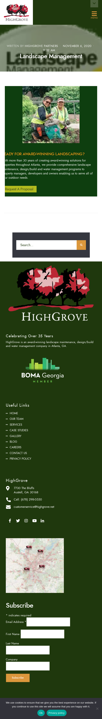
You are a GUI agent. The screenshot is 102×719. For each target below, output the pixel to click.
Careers (15, 447)
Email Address (16, 622)
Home (14, 413)
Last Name (12, 643)
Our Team (16, 419)
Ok (41, 712)
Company (12, 659)
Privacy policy (57, 712)
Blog (13, 442)
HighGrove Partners (41, 46)
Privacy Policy (20, 459)
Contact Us (18, 453)
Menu (94, 14)
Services (16, 425)
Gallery (15, 436)
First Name (13, 634)
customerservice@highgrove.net (34, 507)
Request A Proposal (19, 189)
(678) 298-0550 (31, 499)
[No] (97, 708)
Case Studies (19, 430)
